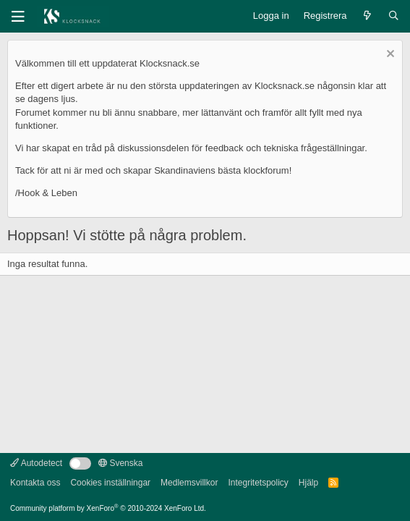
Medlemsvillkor (189, 483)
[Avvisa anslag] (389, 55)
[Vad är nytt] (367, 16)
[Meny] (18, 17)
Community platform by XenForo (108, 508)
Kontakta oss (35, 483)
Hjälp (308, 483)
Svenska (120, 463)
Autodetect (36, 463)
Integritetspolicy (258, 483)
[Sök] (393, 16)
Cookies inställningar (110, 483)
